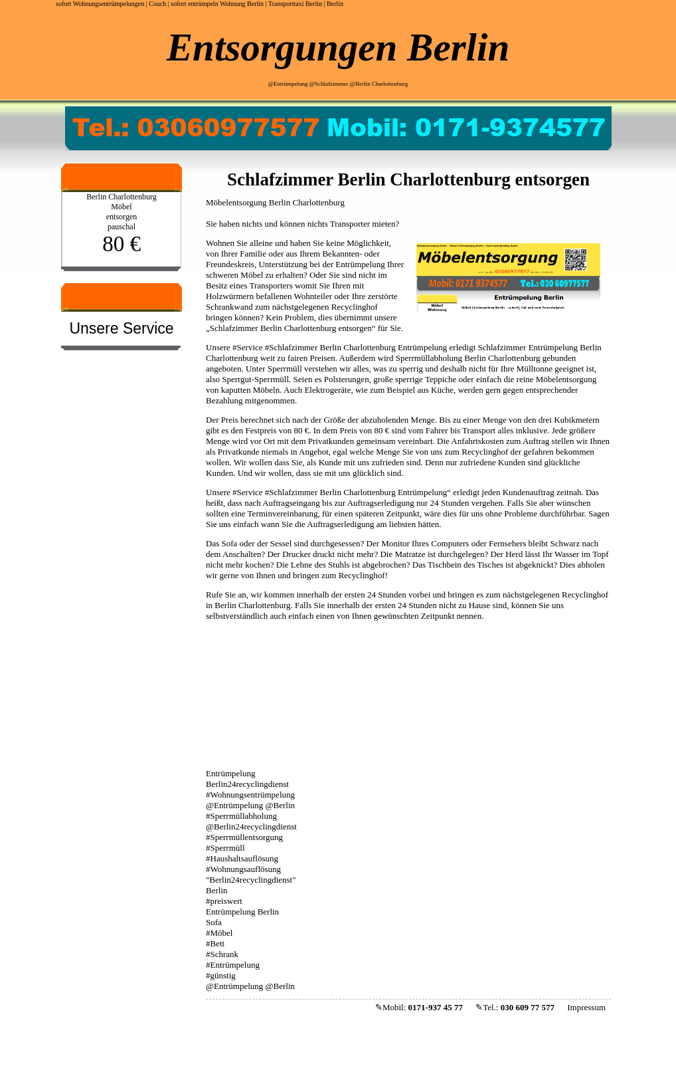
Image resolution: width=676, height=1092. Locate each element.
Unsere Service (121, 328)
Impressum (586, 1007)
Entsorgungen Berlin (338, 47)
